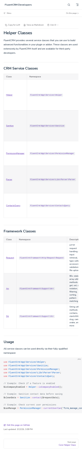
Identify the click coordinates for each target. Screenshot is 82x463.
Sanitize (10, 125)
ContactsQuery (13, 205)
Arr (7, 288)
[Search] (68, 5)
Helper (9, 94)
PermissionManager (15, 153)
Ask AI (53, 25)
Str (7, 316)
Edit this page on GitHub (17, 425)
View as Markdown (34, 25)
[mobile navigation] (77, 5)
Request (10, 257)
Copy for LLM (12, 25)
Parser (9, 179)
